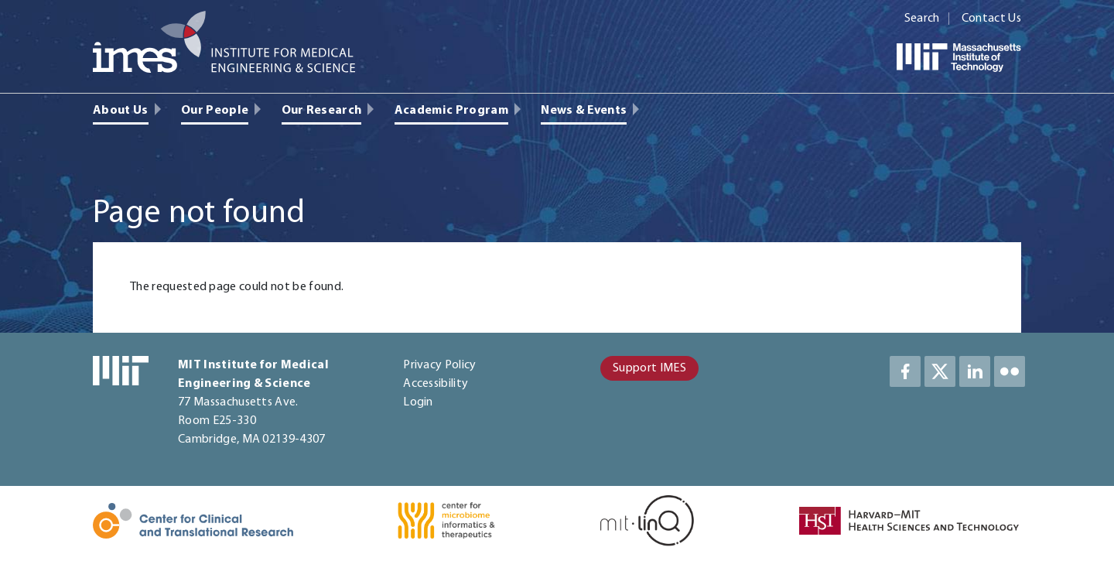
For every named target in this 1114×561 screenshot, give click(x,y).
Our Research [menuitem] (322, 110)
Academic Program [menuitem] (451, 110)
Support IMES (649, 368)
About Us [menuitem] (121, 110)
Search (922, 18)
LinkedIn (974, 371)
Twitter (939, 371)
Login (418, 402)
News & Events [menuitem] (584, 110)
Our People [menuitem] (214, 110)
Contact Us (991, 18)
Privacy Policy (439, 365)
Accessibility (435, 384)
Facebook (905, 371)
